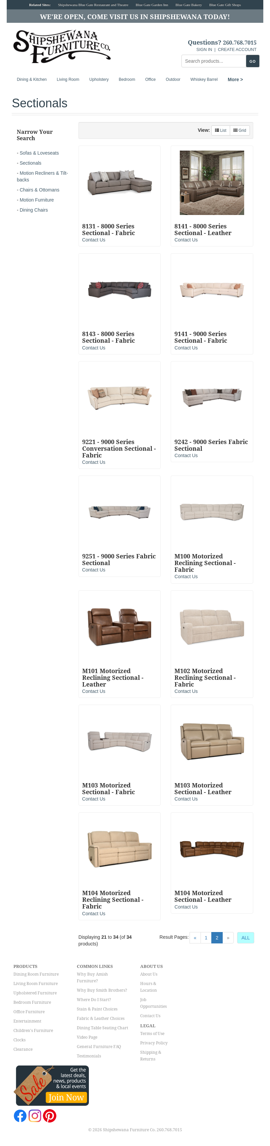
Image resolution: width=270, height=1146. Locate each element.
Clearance (23, 1049)
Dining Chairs (34, 210)
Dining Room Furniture (36, 974)
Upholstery (99, 79)
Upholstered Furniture (35, 993)
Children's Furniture (33, 1030)
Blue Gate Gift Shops (225, 5)
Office (150, 79)
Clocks (19, 1040)
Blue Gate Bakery (188, 5)
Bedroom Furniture (32, 1002)
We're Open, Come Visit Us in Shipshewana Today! (135, 17)
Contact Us (93, 239)
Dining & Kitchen (32, 79)
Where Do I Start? (94, 999)
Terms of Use (152, 1033)
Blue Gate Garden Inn (152, 5)
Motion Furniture (37, 200)
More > (235, 79)
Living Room (68, 79)
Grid (239, 130)
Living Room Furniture (35, 983)
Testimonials (89, 1056)
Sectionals (31, 163)
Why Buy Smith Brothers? (102, 990)
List (220, 130)
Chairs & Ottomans (39, 190)
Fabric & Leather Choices (100, 1018)
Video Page (87, 1037)
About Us (148, 974)
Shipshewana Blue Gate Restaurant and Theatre (93, 5)
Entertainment (27, 1021)
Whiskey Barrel (204, 79)
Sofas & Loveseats (39, 153)
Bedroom (127, 79)
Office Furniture (29, 1011)
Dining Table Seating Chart (102, 1028)
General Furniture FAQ (99, 1046)
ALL (245, 937)
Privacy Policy (154, 1043)
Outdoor (173, 79)
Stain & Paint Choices (97, 1009)
